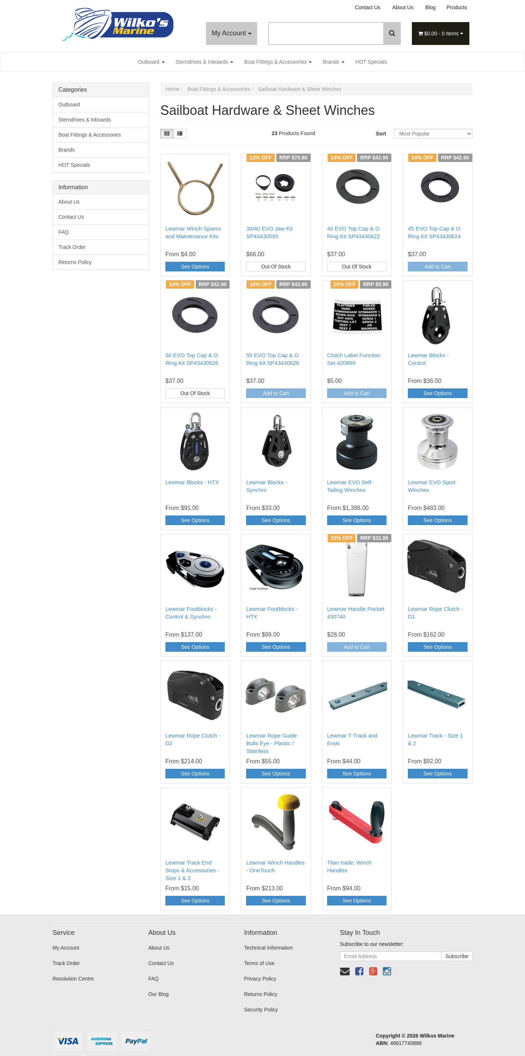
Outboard (151, 62)
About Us (403, 7)
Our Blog (158, 994)
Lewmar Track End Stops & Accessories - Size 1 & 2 (192, 870)
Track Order (72, 247)
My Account (231, 33)
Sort (381, 134)
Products (457, 7)
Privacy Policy (260, 979)
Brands (333, 62)
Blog (430, 7)
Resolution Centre (73, 979)
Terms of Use (259, 963)
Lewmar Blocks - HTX (192, 482)
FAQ (64, 232)
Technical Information (268, 948)
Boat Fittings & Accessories (278, 62)
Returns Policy (75, 262)
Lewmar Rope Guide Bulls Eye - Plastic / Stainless (271, 743)
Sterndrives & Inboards (204, 62)
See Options (195, 267)
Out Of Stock (276, 267)
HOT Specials (371, 62)
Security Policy (261, 1010)
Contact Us (367, 7)
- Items (440, 33)
